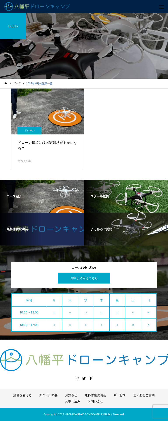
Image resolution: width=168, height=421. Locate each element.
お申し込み (72, 401)
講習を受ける (22, 395)
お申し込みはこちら (84, 278)
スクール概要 (48, 395)
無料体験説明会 (95, 395)
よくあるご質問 (144, 395)
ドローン (29, 130)
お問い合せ (95, 401)
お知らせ (71, 395)
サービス (120, 395)
